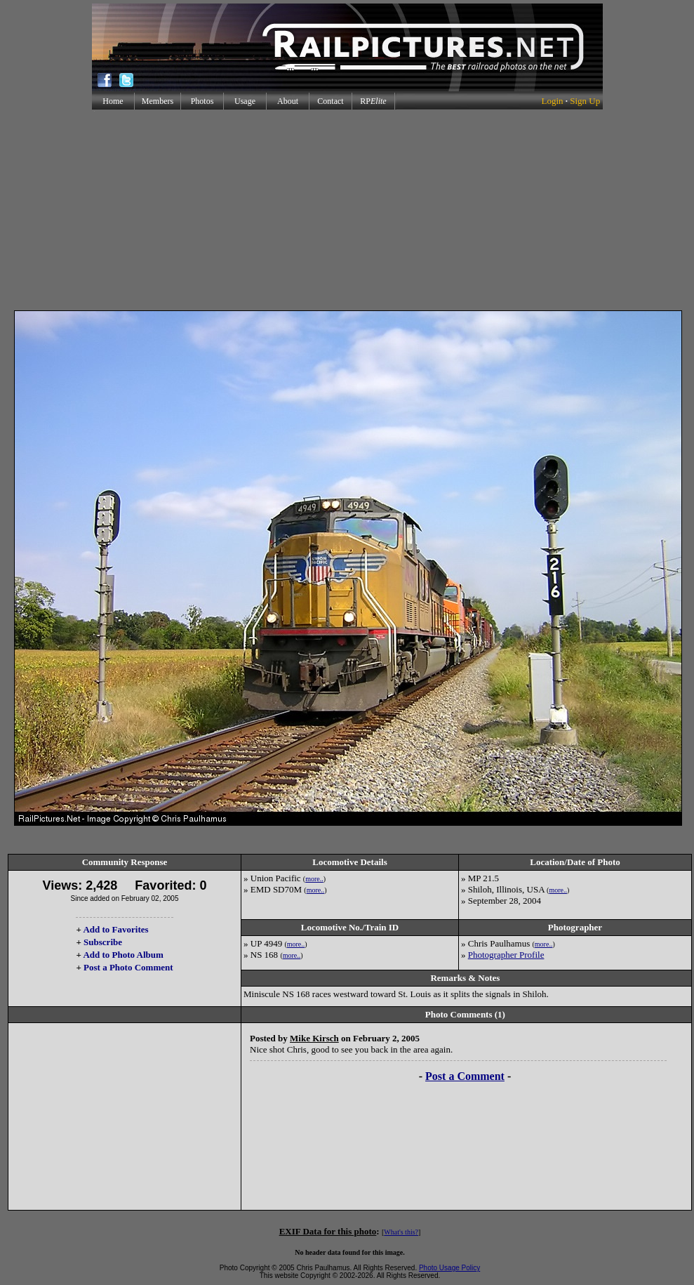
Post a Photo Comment (128, 967)
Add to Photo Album (123, 954)
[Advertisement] (347, 210)
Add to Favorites (115, 929)
